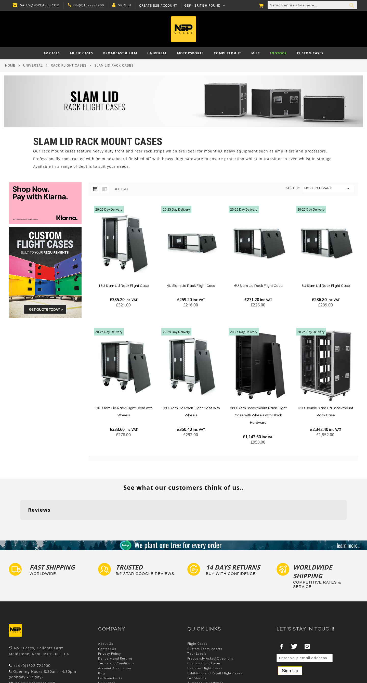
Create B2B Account (157, 6)
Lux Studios (196, 646)
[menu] (183, 53)
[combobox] (312, 5)
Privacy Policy (109, 622)
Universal (33, 65)
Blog (102, 641)
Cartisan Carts (110, 646)
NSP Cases (107, 651)
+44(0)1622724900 (87, 5)
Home (10, 65)
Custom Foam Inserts (204, 617)
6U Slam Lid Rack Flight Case (258, 286)
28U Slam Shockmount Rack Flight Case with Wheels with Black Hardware (258, 415)
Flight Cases (197, 612)
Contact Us (107, 617)
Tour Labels (197, 622)
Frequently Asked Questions (210, 627)
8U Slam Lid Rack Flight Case (326, 286)
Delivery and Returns (115, 627)
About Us (105, 612)
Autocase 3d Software (205, 651)
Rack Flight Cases (68, 65)
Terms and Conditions (116, 632)
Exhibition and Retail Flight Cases (214, 641)
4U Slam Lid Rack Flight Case (191, 286)
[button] (204, 5)
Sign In (123, 5)
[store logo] (183, 29)
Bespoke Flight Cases (204, 637)
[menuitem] (51, 53)
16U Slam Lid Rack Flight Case (123, 286)
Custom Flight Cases (204, 632)
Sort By (293, 188)
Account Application (114, 637)
